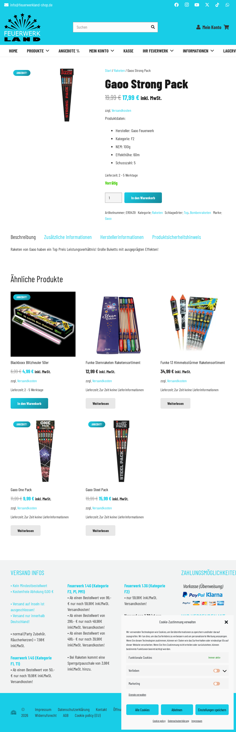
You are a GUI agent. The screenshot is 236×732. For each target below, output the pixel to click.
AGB (65, 715)
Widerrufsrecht (46, 715)
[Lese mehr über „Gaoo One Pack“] (26, 530)
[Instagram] (186, 4)
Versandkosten (121, 110)
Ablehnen (177, 710)
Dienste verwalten (137, 694)
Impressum (196, 720)
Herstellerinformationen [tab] (122, 237)
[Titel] (207, 4)
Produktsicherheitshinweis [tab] (176, 237)
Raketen (119, 70)
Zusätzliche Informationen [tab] (68, 237)
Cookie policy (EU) (88, 715)
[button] (226, 622)
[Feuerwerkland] (22, 27)
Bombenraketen (200, 212)
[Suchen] (115, 27)
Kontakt (101, 709)
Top (186, 212)
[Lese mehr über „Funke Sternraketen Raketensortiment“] (101, 403)
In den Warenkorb (143, 197)
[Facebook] (176, 4)
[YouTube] (197, 4)
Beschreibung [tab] (23, 237)
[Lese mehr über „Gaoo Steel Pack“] (101, 530)
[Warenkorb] (226, 27)
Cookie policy (159, 720)
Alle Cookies (142, 710)
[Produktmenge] (113, 198)
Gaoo (108, 218)
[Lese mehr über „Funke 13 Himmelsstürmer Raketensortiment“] (175, 403)
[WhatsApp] (227, 4)
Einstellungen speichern (212, 710)
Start (108, 70)
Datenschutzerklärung (178, 720)
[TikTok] (217, 4)
